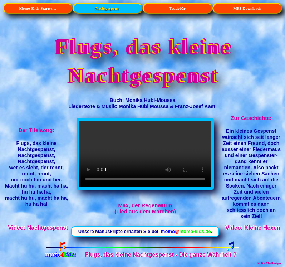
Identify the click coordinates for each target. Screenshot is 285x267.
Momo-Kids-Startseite (37, 8)
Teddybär (177, 8)
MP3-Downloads (247, 8)
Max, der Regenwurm (145, 154)
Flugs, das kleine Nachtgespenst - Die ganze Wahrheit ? (161, 255)
